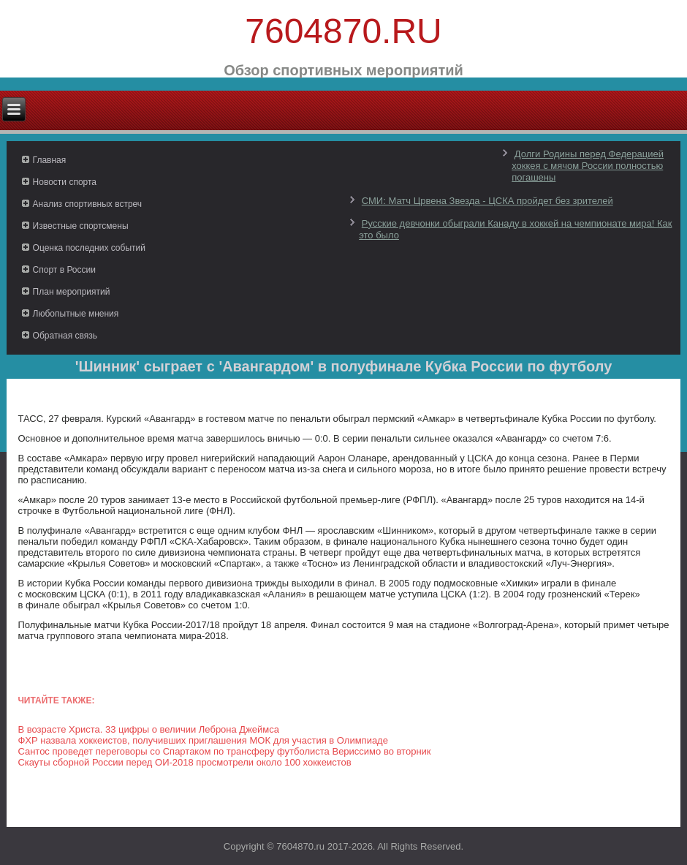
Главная (50, 160)
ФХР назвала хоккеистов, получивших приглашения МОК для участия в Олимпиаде (203, 740)
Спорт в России (64, 270)
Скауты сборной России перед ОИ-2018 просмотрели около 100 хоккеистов (184, 762)
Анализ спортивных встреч (88, 204)
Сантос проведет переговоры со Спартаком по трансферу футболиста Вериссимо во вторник (224, 751)
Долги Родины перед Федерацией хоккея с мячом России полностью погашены (588, 166)
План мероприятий (71, 292)
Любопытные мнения (76, 314)
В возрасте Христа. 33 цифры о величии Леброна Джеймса (148, 729)
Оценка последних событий (89, 248)
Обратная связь (65, 335)
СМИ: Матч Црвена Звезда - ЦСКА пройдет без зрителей (487, 200)
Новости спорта (64, 182)
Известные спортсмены (81, 226)
